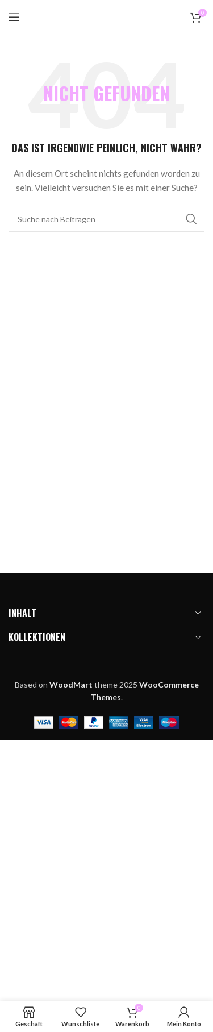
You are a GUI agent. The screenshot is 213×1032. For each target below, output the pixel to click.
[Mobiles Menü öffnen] (14, 17)
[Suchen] (106, 219)
